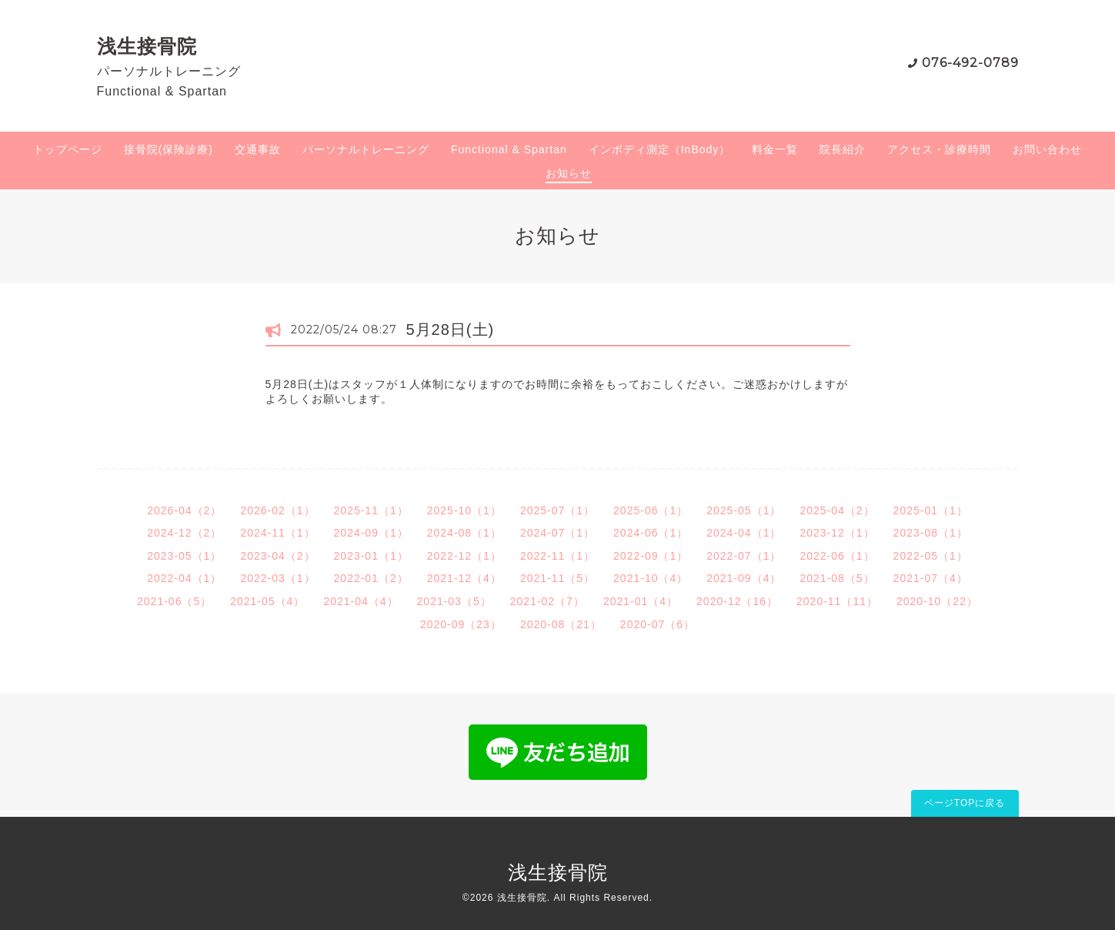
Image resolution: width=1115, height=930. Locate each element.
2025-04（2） (837, 510)
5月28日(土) (450, 329)
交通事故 (258, 149)
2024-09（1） (371, 533)
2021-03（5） (454, 601)
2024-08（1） (464, 533)
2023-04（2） (277, 556)
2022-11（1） (557, 556)
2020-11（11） (837, 601)
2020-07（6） (657, 624)
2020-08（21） (561, 624)
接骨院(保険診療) (168, 149)
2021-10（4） (650, 578)
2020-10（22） (937, 601)
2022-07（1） (743, 556)
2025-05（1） (743, 510)
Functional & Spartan (509, 149)
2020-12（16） (737, 601)
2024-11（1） (277, 533)
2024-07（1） (557, 533)
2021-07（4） (930, 578)
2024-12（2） (184, 533)
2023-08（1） (930, 533)
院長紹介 (843, 149)
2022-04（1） (184, 578)
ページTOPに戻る (964, 803)
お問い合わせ (1047, 149)
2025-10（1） (464, 510)
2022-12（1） (464, 556)
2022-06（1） (837, 556)
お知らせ (569, 173)
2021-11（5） (557, 578)
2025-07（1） (557, 510)
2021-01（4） (640, 601)
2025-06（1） (650, 510)
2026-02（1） (277, 510)
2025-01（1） (930, 510)
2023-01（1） (371, 556)
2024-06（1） (650, 533)
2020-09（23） (461, 624)
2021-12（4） (464, 578)
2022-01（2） (371, 578)
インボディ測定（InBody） (660, 149)
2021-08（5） (837, 578)
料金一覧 (775, 149)
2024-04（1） (743, 533)
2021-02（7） (547, 601)
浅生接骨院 (147, 46)
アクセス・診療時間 (939, 149)
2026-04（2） (184, 510)
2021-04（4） (360, 601)
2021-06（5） (174, 601)
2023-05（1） (184, 556)
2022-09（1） (650, 556)
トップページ (67, 149)
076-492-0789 (970, 62)
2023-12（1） (837, 533)
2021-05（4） (267, 601)
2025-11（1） (371, 510)
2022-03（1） (277, 578)
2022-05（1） (930, 556)
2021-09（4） (743, 578)
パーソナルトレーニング (365, 149)
